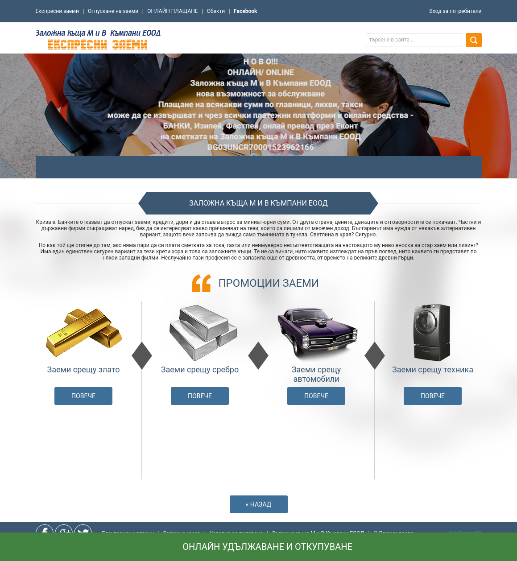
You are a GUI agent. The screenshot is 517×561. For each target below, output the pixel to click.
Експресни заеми (57, 11)
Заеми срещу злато (83, 369)
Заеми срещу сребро (200, 369)
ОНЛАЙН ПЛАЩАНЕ (172, 11)
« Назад (258, 504)
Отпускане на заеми (113, 11)
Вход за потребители (455, 11)
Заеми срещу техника (432, 369)
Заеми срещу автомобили (316, 374)
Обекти (216, 11)
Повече (83, 396)
